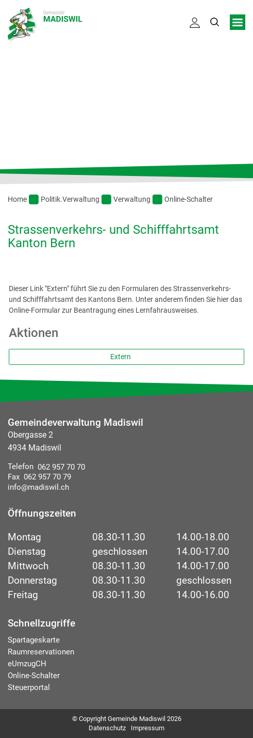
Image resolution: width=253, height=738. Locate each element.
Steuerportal (29, 687)
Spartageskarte (34, 640)
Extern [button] (121, 356)
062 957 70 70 (59, 467)
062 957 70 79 (45, 477)
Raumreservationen (41, 651)
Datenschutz (107, 728)
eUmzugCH (27, 663)
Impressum (147, 728)
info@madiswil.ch (38, 487)
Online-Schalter (34, 675)
